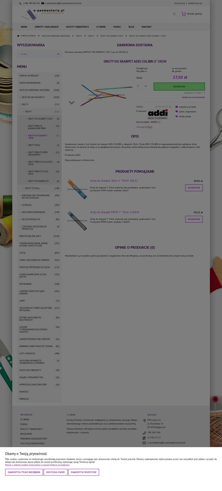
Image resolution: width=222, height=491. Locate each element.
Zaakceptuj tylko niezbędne (24, 472)
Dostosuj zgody (55, 472)
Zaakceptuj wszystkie (83, 472)
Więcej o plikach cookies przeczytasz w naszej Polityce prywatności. (37, 464)
